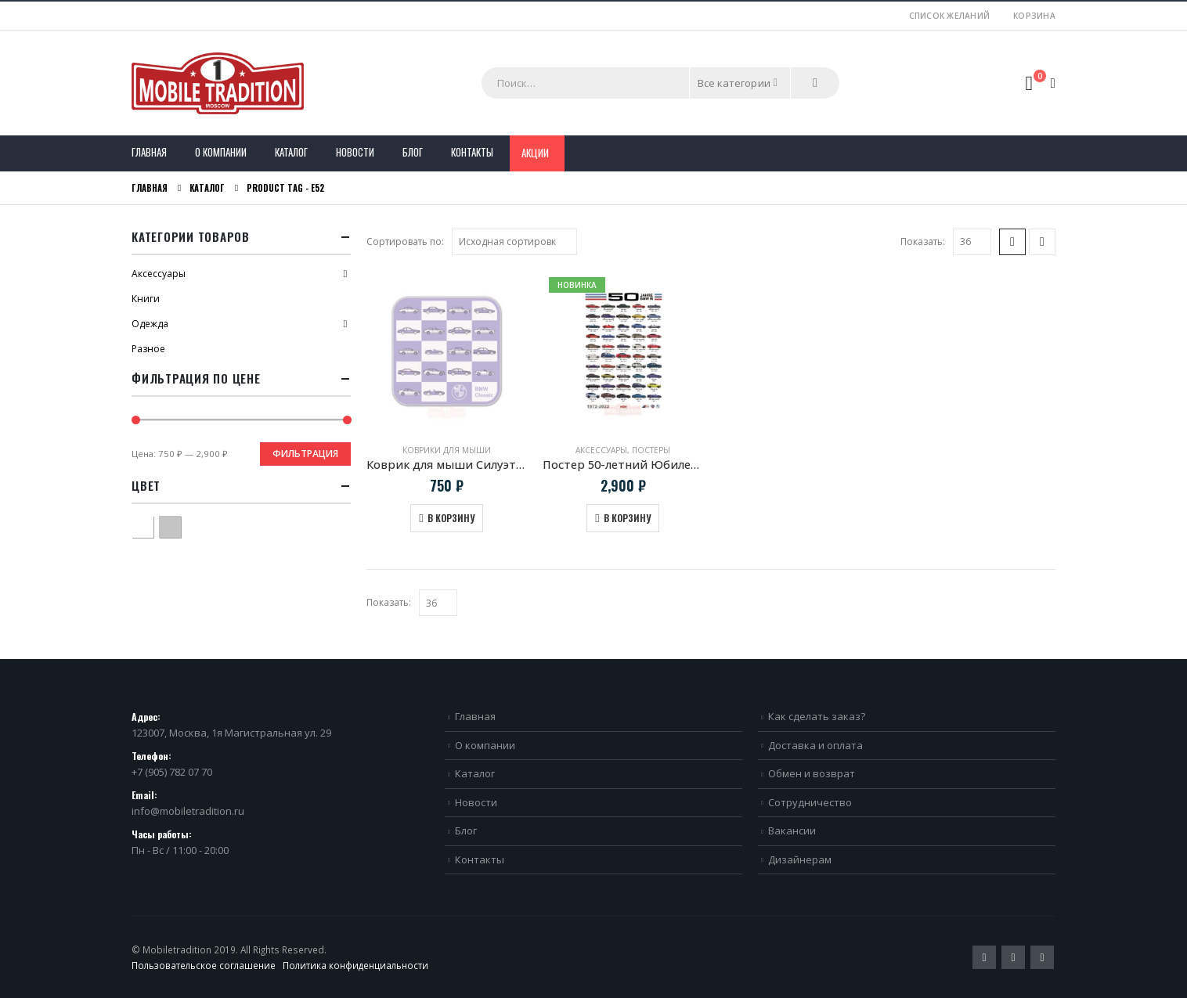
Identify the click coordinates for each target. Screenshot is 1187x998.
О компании (221, 152)
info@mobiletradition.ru (188, 811)
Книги (146, 298)
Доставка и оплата (815, 745)
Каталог (291, 152)
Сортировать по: (405, 241)
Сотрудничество (810, 802)
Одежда (150, 323)
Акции (535, 152)
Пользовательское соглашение (204, 965)
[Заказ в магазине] (514, 242)
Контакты (472, 152)
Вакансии (792, 830)
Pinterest (1013, 957)
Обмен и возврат (811, 773)
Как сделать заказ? (816, 716)
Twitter (984, 957)
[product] (446, 351)
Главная (149, 152)
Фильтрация (305, 453)
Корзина (1034, 15)
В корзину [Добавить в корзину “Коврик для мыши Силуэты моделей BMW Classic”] (451, 517)
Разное (148, 348)
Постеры (651, 450)
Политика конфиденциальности (355, 965)
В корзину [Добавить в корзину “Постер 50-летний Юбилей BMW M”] (627, 517)
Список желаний (949, 15)
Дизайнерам (800, 859)
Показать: (922, 241)
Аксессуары (601, 450)
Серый (180, 525)
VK (1042, 957)
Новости (355, 152)
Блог (412, 152)
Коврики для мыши (446, 450)
